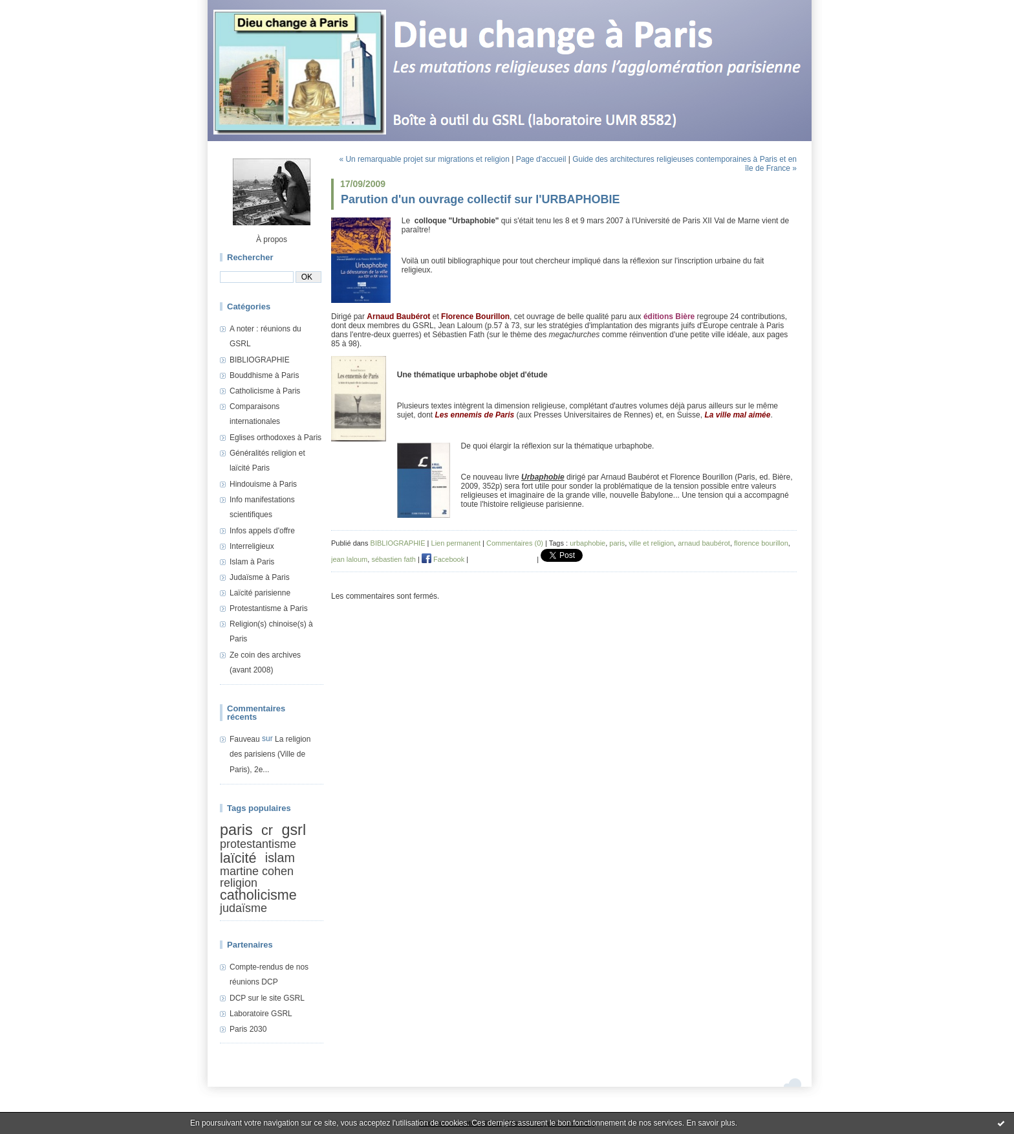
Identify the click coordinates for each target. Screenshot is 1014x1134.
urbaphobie (587, 543)
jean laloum (349, 559)
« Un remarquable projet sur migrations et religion (424, 159)
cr (267, 830)
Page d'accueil (541, 159)
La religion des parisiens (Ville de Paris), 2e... (270, 754)
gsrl (293, 829)
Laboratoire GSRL (261, 1013)
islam (280, 857)
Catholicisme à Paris (265, 390)
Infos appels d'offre (262, 530)
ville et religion (651, 543)
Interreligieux (252, 546)
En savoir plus (710, 1123)
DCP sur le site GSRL (267, 998)
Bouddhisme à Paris (264, 375)
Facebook (443, 559)
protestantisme (258, 844)
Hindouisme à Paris (263, 484)
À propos (271, 239)
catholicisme (258, 895)
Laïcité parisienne (260, 592)
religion (238, 882)
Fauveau (245, 739)
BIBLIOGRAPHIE (260, 359)
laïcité (238, 858)
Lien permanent (455, 543)
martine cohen (257, 871)
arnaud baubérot (704, 543)
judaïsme (243, 908)
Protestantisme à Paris (269, 608)
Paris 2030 (248, 1029)
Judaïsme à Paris (260, 577)
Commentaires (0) (514, 543)
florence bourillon (761, 543)
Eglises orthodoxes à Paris (275, 437)
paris (236, 829)
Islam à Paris (252, 561)
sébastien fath (393, 559)
